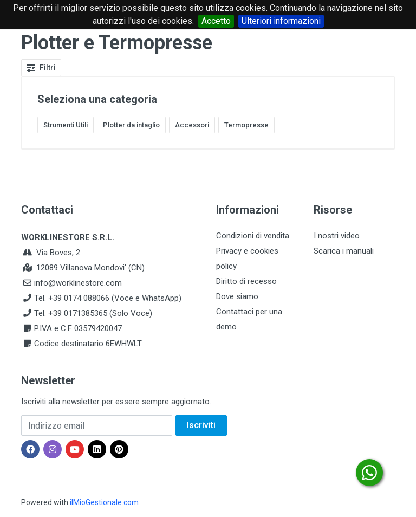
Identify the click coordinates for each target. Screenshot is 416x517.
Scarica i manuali (344, 251)
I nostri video (337, 236)
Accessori (192, 125)
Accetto (216, 21)
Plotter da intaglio (131, 125)
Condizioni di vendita (252, 236)
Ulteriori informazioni (281, 21)
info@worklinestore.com (78, 283)
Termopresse (246, 125)
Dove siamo (237, 296)
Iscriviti (201, 425)
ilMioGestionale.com (104, 502)
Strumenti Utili (65, 125)
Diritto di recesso (246, 281)
